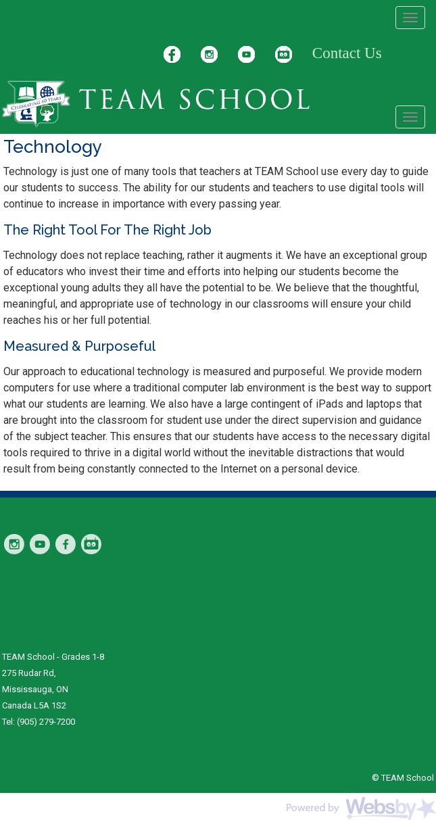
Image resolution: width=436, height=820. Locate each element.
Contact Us (347, 53)
